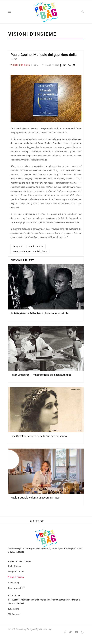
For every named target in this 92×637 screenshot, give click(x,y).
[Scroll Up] (37, 521)
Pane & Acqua (14, 582)
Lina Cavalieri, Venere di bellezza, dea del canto (39, 436)
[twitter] (70, 632)
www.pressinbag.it (14, 549)
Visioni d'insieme (20, 65)
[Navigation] (16, 12)
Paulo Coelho (36, 246)
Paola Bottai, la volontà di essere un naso (35, 497)
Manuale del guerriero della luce (30, 251)
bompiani (18, 246)
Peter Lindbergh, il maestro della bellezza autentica (41, 374)
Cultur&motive (14, 566)
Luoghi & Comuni (16, 571)
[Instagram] (82, 632)
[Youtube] (76, 632)
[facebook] (65, 632)
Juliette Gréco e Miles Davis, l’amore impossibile (39, 313)
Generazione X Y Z (16, 588)
